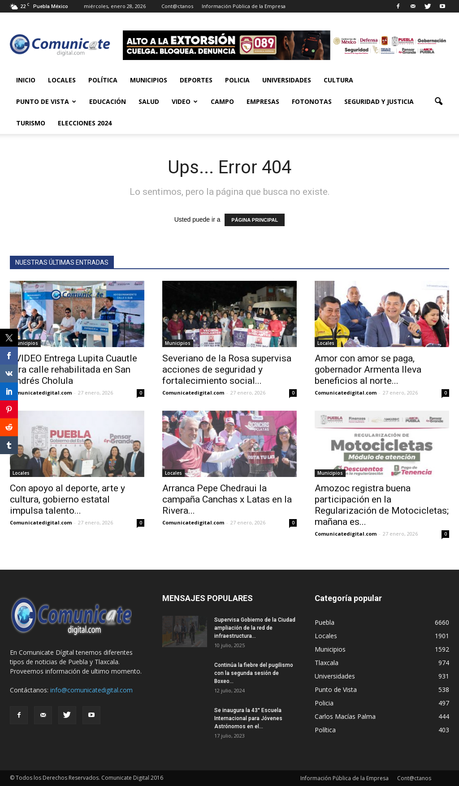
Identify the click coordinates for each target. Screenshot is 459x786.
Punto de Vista (46, 101)
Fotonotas (312, 101)
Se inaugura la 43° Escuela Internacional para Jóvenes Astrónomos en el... (248, 718)
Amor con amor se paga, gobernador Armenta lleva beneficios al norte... (368, 369)
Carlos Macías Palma (345, 716)
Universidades (286, 80)
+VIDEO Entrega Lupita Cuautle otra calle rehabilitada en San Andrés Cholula (73, 369)
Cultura (338, 80)
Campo (222, 101)
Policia (237, 80)
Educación (107, 101)
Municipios (148, 80)
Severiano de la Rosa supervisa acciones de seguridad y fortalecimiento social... (226, 369)
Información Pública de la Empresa (244, 6)
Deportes (196, 80)
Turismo (30, 123)
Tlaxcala (326, 662)
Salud (149, 101)
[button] (438, 101)
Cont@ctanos (177, 6)
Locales (62, 80)
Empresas (263, 101)
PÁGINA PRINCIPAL (254, 220)
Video (185, 101)
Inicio (25, 80)
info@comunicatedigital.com (91, 690)
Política (102, 80)
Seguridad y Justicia (379, 101)
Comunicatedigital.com (41, 392)
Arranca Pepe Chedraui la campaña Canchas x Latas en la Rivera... (227, 499)
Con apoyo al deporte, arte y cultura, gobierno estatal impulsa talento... (67, 499)
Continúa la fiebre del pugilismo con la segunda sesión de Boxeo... (253, 673)
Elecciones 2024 (85, 123)
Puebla (324, 622)
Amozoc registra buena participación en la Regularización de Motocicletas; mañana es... (382, 505)
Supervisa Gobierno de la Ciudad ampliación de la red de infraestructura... (254, 628)
